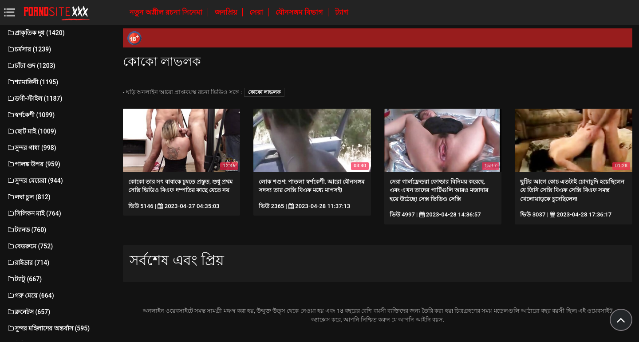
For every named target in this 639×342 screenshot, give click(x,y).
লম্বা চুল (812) (29, 196)
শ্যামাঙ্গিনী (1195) (32, 82)
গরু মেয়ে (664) (30, 295)
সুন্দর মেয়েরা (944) (35, 180)
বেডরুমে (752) (30, 246)
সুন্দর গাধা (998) (31, 147)
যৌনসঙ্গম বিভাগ (300, 12)
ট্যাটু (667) (24, 279)
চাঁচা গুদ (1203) (31, 65)
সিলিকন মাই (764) (34, 213)
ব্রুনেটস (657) (28, 311)
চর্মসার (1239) (29, 49)
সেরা (257, 12)
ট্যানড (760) (26, 229)
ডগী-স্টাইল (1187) (34, 98)
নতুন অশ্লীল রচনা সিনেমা (167, 12)
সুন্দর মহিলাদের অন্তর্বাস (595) (48, 328)
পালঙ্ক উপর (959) (33, 164)
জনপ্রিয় (227, 12)
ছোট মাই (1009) (31, 131)
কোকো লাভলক (264, 92)
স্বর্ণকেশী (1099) (31, 114)
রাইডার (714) (28, 262)
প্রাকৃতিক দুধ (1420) (36, 32)
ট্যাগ (341, 12)
